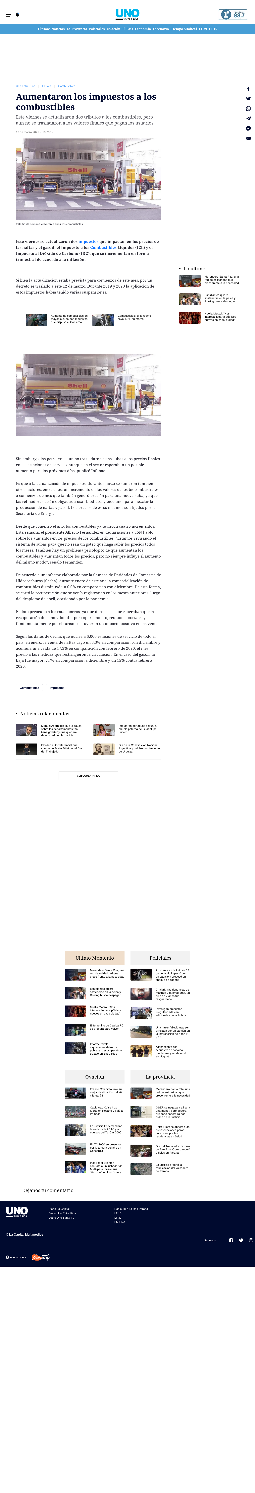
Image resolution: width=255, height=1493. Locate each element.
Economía (143, 29)
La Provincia (77, 29)
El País (127, 29)
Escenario (161, 29)
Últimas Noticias (51, 29)
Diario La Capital (59, 1208)
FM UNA (119, 1222)
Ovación (113, 29)
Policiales (97, 29)
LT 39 (203, 29)
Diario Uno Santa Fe (61, 1217)
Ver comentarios (88, 775)
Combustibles (66, 86)
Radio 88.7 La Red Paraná (131, 1208)
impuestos (88, 241)
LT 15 (213, 29)
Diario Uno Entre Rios (62, 1213)
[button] (8, 15)
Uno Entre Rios (25, 86)
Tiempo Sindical (184, 29)
